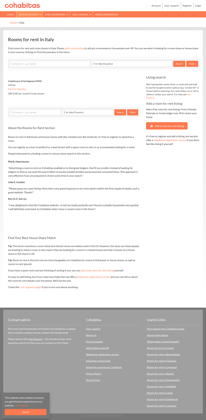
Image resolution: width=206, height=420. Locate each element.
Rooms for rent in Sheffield (161, 386)
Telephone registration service (102, 354)
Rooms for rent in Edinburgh (162, 399)
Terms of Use (93, 380)
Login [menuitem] (198, 5)
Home (13, 22)
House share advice (157, 335)
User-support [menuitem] (171, 5)
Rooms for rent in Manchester (163, 380)
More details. (21, 405)
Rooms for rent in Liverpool (162, 367)
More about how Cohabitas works (165, 328)
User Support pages (30, 287)
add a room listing (74, 48)
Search (180, 63)
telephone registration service (93, 276)
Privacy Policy (93, 373)
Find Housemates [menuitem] (55, 14)
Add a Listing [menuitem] (80, 14)
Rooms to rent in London (160, 347)
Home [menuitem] (10, 14)
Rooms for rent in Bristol (160, 373)
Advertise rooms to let (98, 360)
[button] (40, 14)
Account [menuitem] (156, 5)
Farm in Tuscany (17, 88)
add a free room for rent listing (97, 270)
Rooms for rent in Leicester (161, 405)
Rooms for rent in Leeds (160, 392)
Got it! (25, 412)
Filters (192, 63)
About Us (91, 335)
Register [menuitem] (187, 5)
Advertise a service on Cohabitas (104, 367)
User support (93, 328)
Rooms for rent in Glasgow (161, 360)
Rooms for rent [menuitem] (28, 14)
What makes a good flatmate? (163, 341)
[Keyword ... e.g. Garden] (49, 64)
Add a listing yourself (97, 347)
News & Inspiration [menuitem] (106, 14)
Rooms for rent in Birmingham (163, 354)
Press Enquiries (94, 341)
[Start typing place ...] (131, 64)
